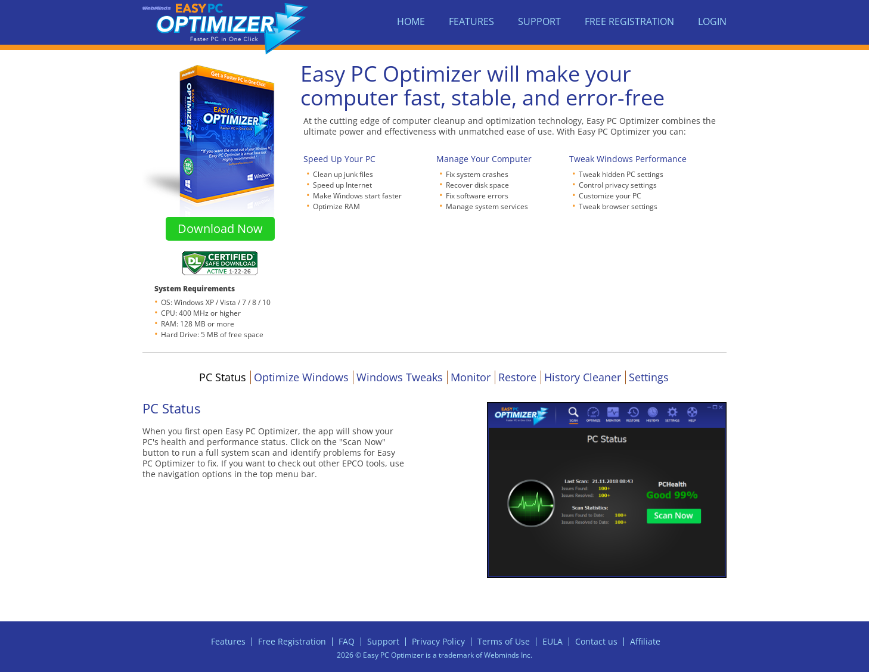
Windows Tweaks (399, 377)
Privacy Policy (438, 641)
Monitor (471, 377)
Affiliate (645, 641)
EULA (552, 641)
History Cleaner (582, 377)
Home (411, 21)
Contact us (596, 641)
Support (539, 21)
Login (712, 21)
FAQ (347, 641)
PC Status (222, 377)
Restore (517, 377)
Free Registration (629, 21)
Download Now (220, 228)
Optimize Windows (301, 377)
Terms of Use (503, 641)
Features (471, 21)
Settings (649, 377)
